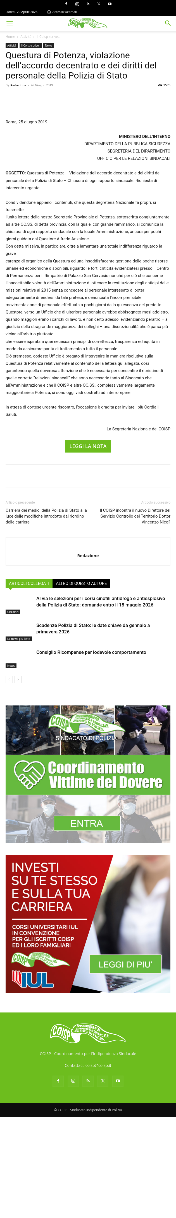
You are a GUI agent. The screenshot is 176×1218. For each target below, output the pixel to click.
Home (10, 36)
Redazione (18, 85)
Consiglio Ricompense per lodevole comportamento (91, 753)
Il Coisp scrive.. (48, 36)
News (48, 45)
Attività (25, 36)
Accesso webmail (62, 12)
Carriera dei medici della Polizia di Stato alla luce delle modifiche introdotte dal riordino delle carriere (46, 617)
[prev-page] (9, 780)
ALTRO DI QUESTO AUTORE (81, 684)
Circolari (12, 713)
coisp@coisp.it (98, 1166)
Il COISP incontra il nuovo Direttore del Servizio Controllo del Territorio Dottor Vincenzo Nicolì (135, 617)
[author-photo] (88, 647)
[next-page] (18, 780)
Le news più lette (18, 740)
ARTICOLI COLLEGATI (29, 684)
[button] (9, 23)
